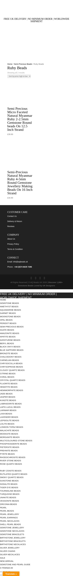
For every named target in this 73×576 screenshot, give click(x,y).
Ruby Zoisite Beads (10, 471)
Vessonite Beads (9, 501)
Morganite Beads (10, 437)
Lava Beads (6, 414)
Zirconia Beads (8, 504)
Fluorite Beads (8, 383)
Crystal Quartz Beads (12, 380)
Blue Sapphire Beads (11, 350)
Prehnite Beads (9, 450)
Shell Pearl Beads (10, 524)
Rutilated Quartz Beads (13, 474)
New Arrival (7, 561)
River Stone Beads (10, 460)
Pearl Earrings (9, 517)
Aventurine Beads (10, 340)
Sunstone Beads (9, 481)
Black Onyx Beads (10, 346)
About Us (11, 239)
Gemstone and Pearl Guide (15, 564)
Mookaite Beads (9, 434)
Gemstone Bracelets (12, 534)
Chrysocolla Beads (11, 363)
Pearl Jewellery (9, 514)
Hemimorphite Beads (12, 390)
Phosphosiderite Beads (13, 444)
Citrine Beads (7, 373)
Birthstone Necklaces (13, 544)
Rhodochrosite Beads (12, 457)
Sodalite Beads (8, 484)
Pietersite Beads (10, 447)
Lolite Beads (7, 424)
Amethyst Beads (9, 306)
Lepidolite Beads (9, 420)
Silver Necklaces (10, 554)
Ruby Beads (6, 467)
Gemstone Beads (9, 303)
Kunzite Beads (8, 400)
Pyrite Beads (7, 454)
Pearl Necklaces (9, 521)
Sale (2, 558)
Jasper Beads (7, 397)
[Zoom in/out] (1, 571)
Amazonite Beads (9, 333)
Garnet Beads (8, 313)
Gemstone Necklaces (12, 531)
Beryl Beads (7, 343)
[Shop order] (19, 76)
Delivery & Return (14, 221)
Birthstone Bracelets (13, 541)
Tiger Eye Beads (9, 487)
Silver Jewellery (10, 548)
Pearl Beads (7, 511)
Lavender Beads (9, 417)
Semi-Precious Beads (23, 64)
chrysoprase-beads (11, 367)
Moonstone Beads (10, 316)
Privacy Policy (13, 244)
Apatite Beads (7, 336)
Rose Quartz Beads (11, 464)
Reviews (10, 226)
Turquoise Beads (9, 494)
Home (9, 64)
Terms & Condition (15, 249)
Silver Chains (7, 551)
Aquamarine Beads (10, 310)
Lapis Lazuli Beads (10, 407)
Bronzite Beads (9, 353)
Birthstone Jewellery (12, 538)
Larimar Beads (8, 410)
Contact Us (12, 216)
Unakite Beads (8, 497)
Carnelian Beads (9, 360)
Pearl (3, 507)
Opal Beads (6, 320)
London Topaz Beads (11, 427)
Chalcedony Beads (10, 357)
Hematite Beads (9, 387)
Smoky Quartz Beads (12, 477)
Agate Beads (7, 330)
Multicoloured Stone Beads (16, 440)
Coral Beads (7, 377)
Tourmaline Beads (10, 491)
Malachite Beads (10, 430)
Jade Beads (6, 394)
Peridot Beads (8, 323)
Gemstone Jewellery (12, 527)
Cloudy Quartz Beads (12, 370)
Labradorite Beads (11, 404)
